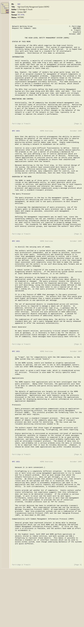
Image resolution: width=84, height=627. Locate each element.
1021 (19, 4)
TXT (19, 15)
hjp (2, 4)
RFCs (6, 8)
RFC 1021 (7, 11)
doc (4, 6)
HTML (23, 15)
